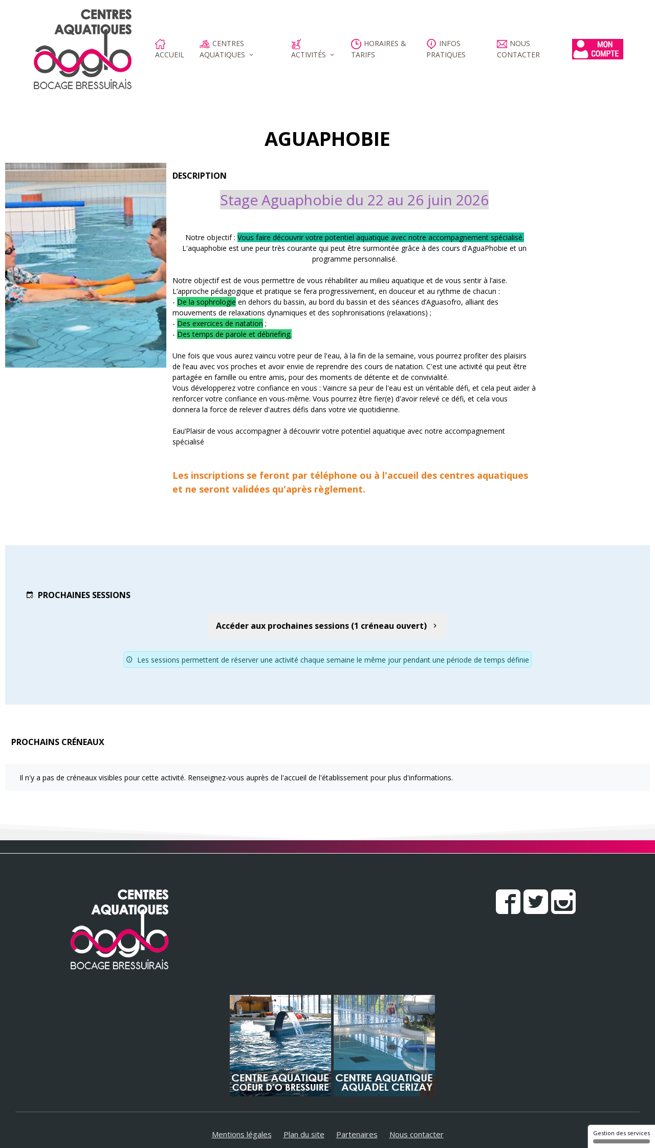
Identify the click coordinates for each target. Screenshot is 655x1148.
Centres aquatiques (222, 48)
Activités (308, 49)
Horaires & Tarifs (378, 48)
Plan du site (303, 1134)
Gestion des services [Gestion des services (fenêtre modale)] (621, 1136)
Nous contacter (518, 48)
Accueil (169, 49)
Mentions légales (242, 1134)
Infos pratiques (446, 48)
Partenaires (357, 1134)
